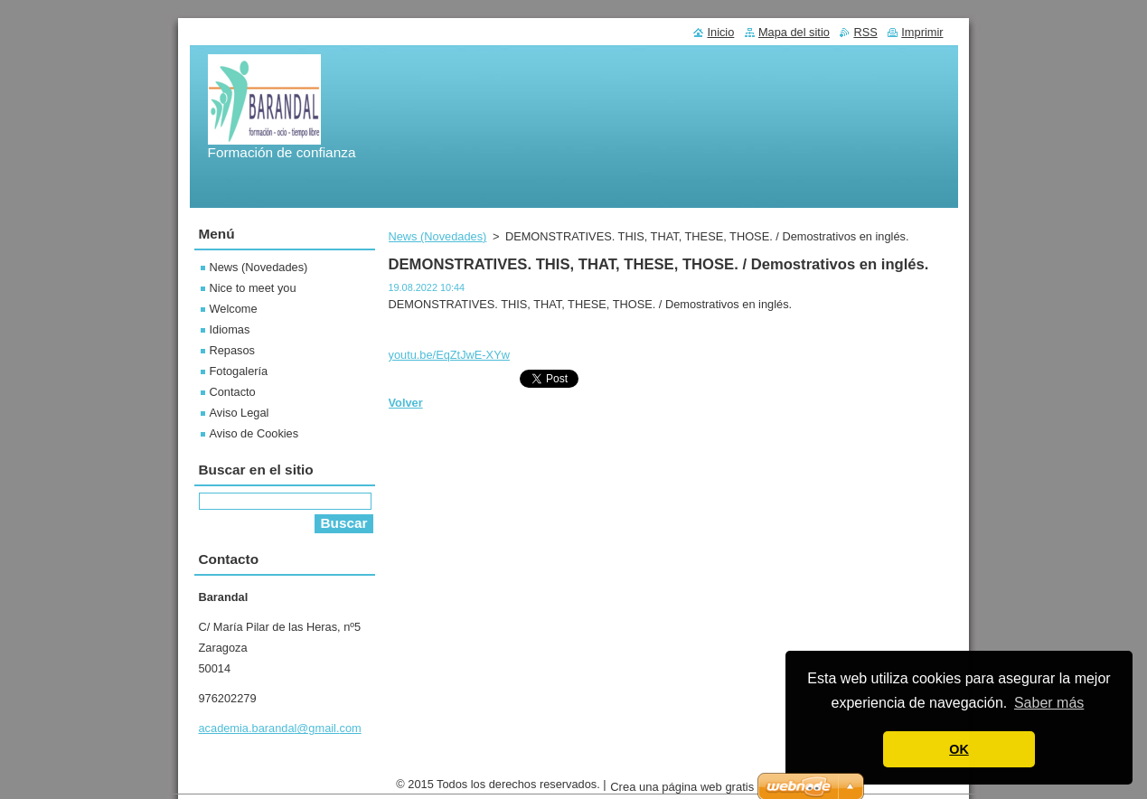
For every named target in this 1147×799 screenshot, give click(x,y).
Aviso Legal (239, 412)
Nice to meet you (253, 288)
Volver (406, 402)
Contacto (233, 392)
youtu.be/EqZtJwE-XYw (449, 355)
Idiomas (230, 329)
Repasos (233, 350)
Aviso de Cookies (254, 433)
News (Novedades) (438, 236)
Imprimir (922, 32)
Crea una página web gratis (682, 791)
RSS (865, 32)
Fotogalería (239, 371)
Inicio (720, 32)
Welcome (234, 308)
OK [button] (959, 749)
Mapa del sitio (794, 32)
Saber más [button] (1049, 702)
